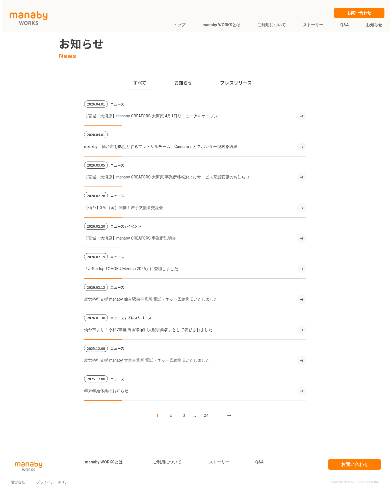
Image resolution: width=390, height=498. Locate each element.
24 (206, 415)
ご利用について (167, 462)
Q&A (259, 462)
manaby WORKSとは (104, 462)
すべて (139, 82)
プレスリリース (236, 82)
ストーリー (219, 462)
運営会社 (18, 482)
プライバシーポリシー (54, 482)
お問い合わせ (354, 464)
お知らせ (183, 82)
